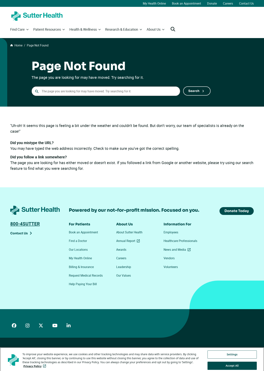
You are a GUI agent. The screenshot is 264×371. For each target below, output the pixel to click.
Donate (212, 3)
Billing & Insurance (81, 267)
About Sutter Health (129, 232)
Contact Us (246, 3)
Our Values (123, 275)
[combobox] (106, 91)
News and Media (178, 249)
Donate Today (236, 211)
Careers (228, 3)
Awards (121, 249)
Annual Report (128, 241)
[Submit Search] (197, 91)
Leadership (123, 267)
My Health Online (154, 3)
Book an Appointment (186, 3)
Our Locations (78, 249)
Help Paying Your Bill (83, 284)
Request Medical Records (86, 275)
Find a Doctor (78, 241)
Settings (232, 359)
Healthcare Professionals (180, 241)
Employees (171, 232)
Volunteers (171, 267)
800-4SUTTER (25, 224)
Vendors (169, 258)
